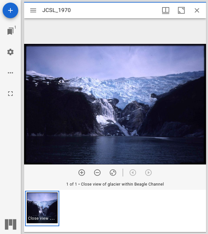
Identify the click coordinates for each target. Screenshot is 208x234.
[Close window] (197, 10)
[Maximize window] (181, 10)
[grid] (115, 211)
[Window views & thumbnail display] (165, 10)
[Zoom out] (97, 172)
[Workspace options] (10, 73)
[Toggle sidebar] (33, 10)
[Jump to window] (10, 31)
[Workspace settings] (10, 52)
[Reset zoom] (113, 172)
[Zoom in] (82, 172)
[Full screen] (10, 93)
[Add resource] (10, 10)
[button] (42, 208)
